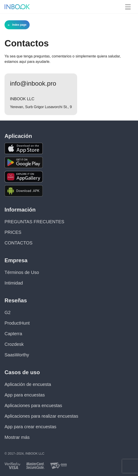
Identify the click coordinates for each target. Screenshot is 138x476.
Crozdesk (14, 344)
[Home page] (17, 7)
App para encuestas (25, 394)
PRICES (13, 232)
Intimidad (14, 282)
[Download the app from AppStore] (24, 148)
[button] (127, 6)
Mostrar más (17, 437)
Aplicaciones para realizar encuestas (41, 416)
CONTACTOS (19, 242)
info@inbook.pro (33, 83)
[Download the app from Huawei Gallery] (24, 176)
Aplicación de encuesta (28, 384)
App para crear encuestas (30, 426)
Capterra (13, 333)
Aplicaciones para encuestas (33, 405)
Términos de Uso (22, 272)
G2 (8, 312)
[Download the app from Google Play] (24, 162)
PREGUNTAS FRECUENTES (34, 221)
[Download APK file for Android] (24, 191)
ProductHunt (17, 323)
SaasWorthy (17, 354)
